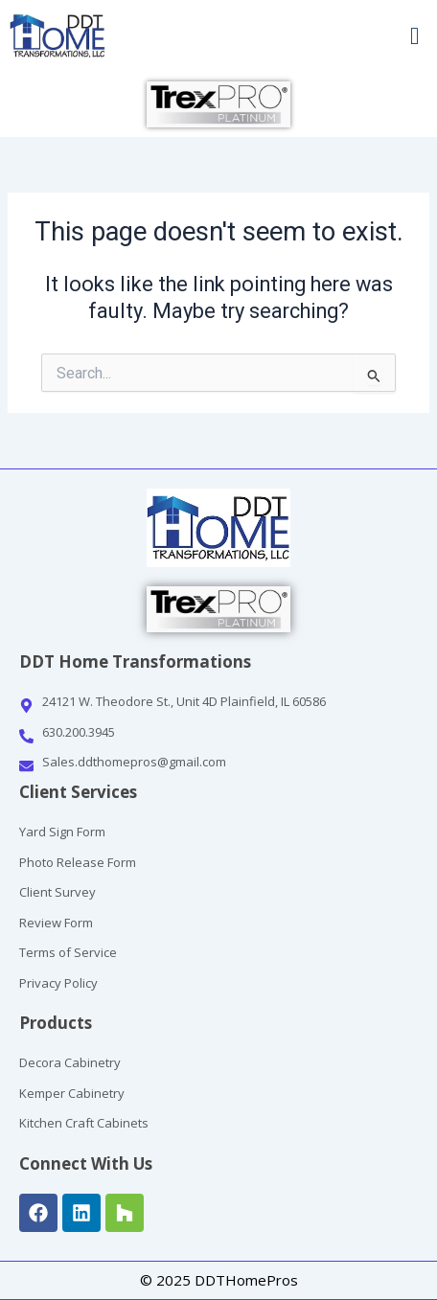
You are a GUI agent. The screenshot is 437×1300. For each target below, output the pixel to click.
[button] (327, 36)
